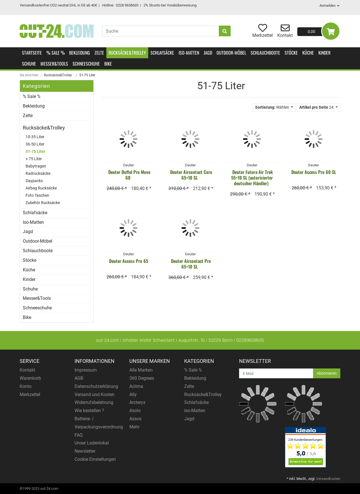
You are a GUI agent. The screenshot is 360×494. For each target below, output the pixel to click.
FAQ (79, 435)
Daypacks (34, 180)
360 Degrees (141, 378)
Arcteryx (137, 402)
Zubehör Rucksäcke (43, 202)
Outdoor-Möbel (231, 52)
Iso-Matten (189, 52)
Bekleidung (79, 52)
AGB (79, 378)
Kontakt (27, 370)
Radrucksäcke (38, 173)
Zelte (99, 52)
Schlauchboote (265, 52)
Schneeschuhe (86, 63)
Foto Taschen (37, 195)
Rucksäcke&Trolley (127, 52)
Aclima (136, 386)
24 (316, 107)
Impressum (86, 370)
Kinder (324, 52)
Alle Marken (141, 370)
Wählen (272, 107)
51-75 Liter (35, 151)
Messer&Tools (54, 63)
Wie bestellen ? (89, 410)
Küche (308, 52)
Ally (133, 394)
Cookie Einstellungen (95, 459)
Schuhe (29, 63)
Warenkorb (30, 378)
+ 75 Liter (34, 159)
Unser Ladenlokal (92, 443)
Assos (135, 418)
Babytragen (36, 166)
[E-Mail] (276, 373)
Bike (108, 63)
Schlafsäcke (162, 52)
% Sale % (55, 52)
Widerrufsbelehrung (94, 402)
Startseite (32, 52)
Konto (26, 386)
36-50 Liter (35, 144)
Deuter (128, 165)
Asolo (135, 410)
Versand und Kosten (94, 394)
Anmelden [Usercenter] (330, 5)
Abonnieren (327, 373)
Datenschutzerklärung (96, 386)
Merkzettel (30, 394)
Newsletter (85, 451)
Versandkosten (328, 479)
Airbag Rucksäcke (41, 188)
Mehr (134, 427)
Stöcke (291, 52)
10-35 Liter (35, 137)
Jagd (208, 52)
